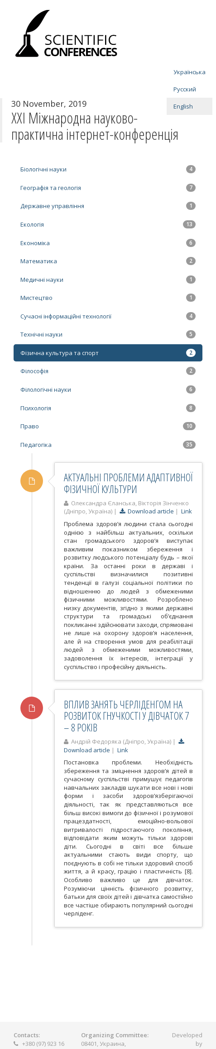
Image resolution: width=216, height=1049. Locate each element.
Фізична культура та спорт (108, 353)
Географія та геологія (108, 188)
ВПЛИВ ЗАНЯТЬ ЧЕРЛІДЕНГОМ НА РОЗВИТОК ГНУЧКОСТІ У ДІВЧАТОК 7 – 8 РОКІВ (126, 716)
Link (186, 511)
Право (108, 426)
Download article (147, 511)
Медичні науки (108, 279)
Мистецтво (108, 298)
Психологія (108, 408)
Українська (189, 72)
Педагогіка (108, 445)
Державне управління (108, 206)
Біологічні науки (108, 169)
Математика (108, 261)
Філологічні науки (108, 389)
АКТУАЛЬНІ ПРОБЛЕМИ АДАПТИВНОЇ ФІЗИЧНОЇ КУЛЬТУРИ (128, 483)
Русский (184, 89)
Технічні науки (108, 334)
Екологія (108, 224)
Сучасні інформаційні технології (108, 316)
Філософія (108, 371)
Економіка (108, 243)
